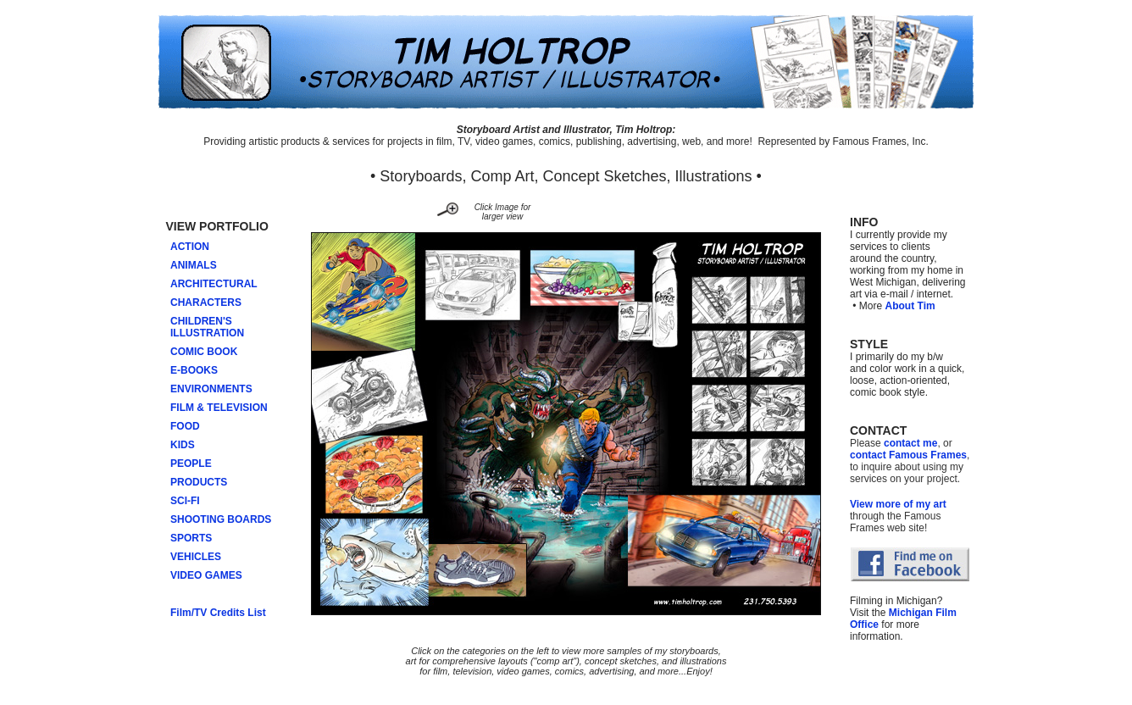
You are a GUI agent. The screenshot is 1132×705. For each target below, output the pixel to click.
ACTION (189, 247)
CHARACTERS (205, 302)
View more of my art (898, 504)
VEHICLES (195, 557)
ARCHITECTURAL (214, 284)
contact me (910, 443)
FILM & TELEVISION (219, 408)
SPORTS (191, 538)
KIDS (182, 445)
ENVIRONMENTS (211, 389)
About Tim (910, 306)
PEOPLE (191, 463)
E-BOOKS (194, 370)
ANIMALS (193, 265)
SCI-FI (185, 501)
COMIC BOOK (203, 352)
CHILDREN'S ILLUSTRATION (203, 327)
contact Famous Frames (908, 455)
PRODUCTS (198, 482)
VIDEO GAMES (206, 575)
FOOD (185, 426)
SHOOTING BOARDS (220, 519)
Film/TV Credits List (218, 613)
